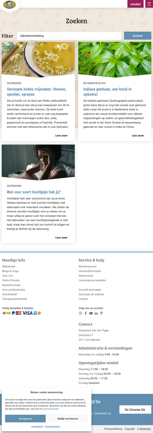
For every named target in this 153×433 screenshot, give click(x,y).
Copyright (130, 429)
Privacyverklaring (52, 426)
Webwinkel (8, 266)
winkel (135, 4)
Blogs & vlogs (10, 271)
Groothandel (9, 294)
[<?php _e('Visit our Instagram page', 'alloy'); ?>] (80, 314)
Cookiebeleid (37, 426)
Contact (83, 299)
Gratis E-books (11, 280)
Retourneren (86, 275)
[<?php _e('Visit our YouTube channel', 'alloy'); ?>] (91, 314)
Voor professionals (13, 289)
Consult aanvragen (90, 289)
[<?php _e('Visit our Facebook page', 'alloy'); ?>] (86, 314)
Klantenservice (88, 266)
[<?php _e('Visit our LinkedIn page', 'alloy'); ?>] (96, 314)
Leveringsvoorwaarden (92, 280)
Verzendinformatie (90, 271)
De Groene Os (135, 409)
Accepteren (25, 418)
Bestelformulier (11, 285)
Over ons (7, 275)
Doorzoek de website (91, 294)
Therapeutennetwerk (14, 299)
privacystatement (51, 409)
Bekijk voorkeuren (67, 418)
